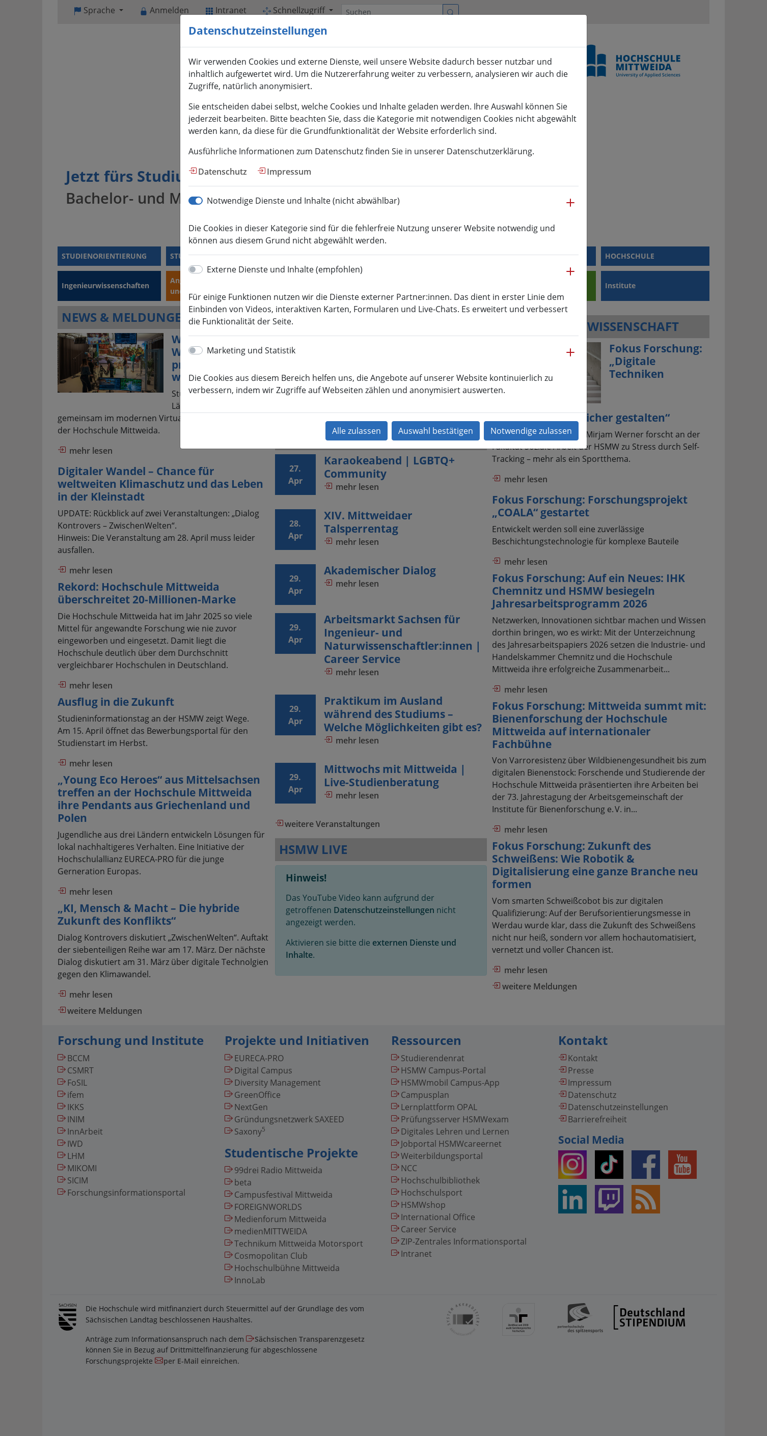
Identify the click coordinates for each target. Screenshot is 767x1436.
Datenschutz (222, 171)
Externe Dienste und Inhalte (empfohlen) (285, 269)
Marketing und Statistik (251, 350)
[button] (570, 207)
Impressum (289, 171)
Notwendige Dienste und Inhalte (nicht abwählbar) (303, 200)
